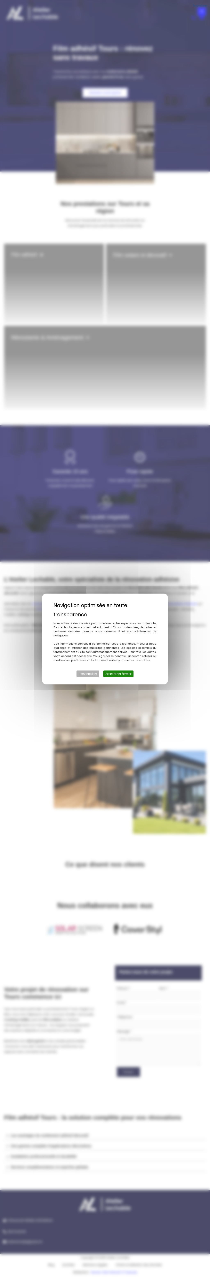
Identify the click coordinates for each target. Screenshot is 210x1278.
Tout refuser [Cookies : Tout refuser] (200, 5)
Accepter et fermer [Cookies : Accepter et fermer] (118, 674)
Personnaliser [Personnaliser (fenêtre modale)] (88, 674)
